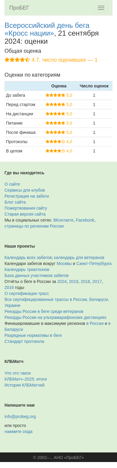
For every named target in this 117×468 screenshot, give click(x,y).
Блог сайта (15, 202)
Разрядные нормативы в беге (33, 335)
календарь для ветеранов (79, 257)
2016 (9, 287)
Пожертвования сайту (25, 208)
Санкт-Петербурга (94, 263)
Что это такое (17, 373)
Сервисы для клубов (24, 190)
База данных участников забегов (36, 275)
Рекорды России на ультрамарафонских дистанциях (55, 317)
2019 (73, 281)
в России (95, 323)
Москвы (64, 263)
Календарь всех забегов (28, 257)
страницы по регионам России (34, 226)
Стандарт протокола (24, 341)
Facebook (85, 220)
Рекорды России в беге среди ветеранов (43, 311)
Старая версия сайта (25, 214)
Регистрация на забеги (26, 196)
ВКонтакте (63, 220)
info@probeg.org (20, 416)
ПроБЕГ (19, 8)
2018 (85, 281)
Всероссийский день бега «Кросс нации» (46, 29)
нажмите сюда (18, 431)
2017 (97, 281)
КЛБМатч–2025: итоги (25, 379)
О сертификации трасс (26, 293)
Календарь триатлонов (26, 269)
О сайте (12, 184)
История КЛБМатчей (24, 385)
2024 (62, 281)
